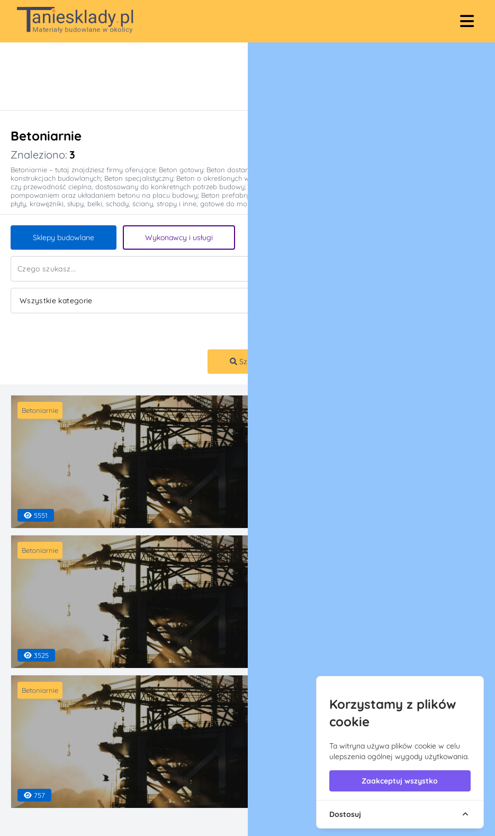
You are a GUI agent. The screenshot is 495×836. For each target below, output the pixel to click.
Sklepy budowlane (63, 237)
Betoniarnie (40, 410)
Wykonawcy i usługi (179, 237)
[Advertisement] (237, 76)
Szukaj (246, 361)
